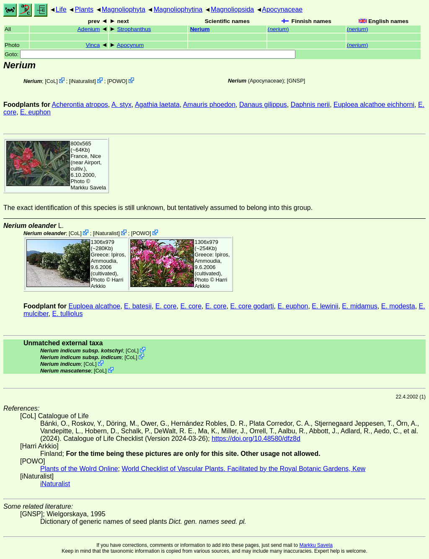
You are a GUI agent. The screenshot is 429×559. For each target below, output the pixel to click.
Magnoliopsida (232, 9)
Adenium (89, 29)
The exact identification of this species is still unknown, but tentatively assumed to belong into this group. (158, 207)
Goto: (150, 54)
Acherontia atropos (80, 104)
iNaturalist (82, 81)
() (278, 29)
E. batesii (138, 306)
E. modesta (398, 306)
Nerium (200, 29)
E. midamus (359, 306)
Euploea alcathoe (95, 306)
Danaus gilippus (263, 104)
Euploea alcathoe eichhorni (373, 104)
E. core (166, 306)
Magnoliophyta (123, 9)
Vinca (93, 45)
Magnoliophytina (178, 9)
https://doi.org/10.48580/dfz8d (256, 438)
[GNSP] (296, 81)
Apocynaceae (282, 9)
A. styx (121, 104)
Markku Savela (315, 545)
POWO (117, 81)
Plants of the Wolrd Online (79, 468)
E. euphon (35, 112)
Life (61, 9)
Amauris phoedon (209, 104)
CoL (51, 81)
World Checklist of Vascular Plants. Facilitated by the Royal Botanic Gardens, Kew (243, 468)
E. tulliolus (67, 313)
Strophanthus (134, 29)
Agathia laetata (157, 104)
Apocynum (130, 45)
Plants (84, 9)
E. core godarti (252, 306)
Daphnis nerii (310, 104)
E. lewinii (325, 306)
